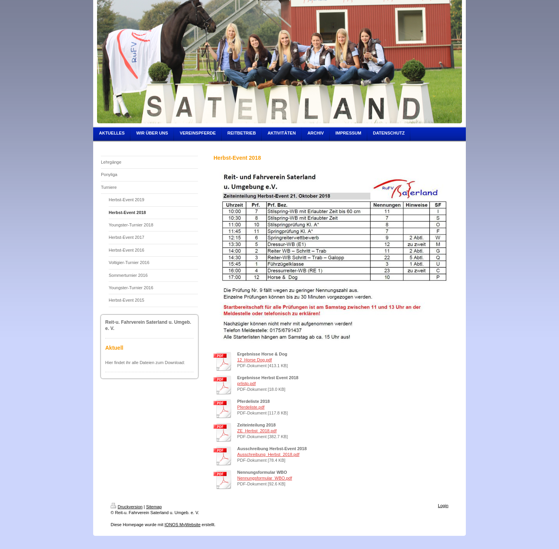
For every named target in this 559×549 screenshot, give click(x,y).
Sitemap (153, 506)
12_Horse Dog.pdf (254, 359)
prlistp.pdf (246, 383)
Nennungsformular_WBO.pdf (264, 478)
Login (443, 505)
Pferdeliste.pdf (250, 407)
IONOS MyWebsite (183, 524)
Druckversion (126, 506)
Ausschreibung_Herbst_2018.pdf (268, 454)
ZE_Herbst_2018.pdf (257, 430)
